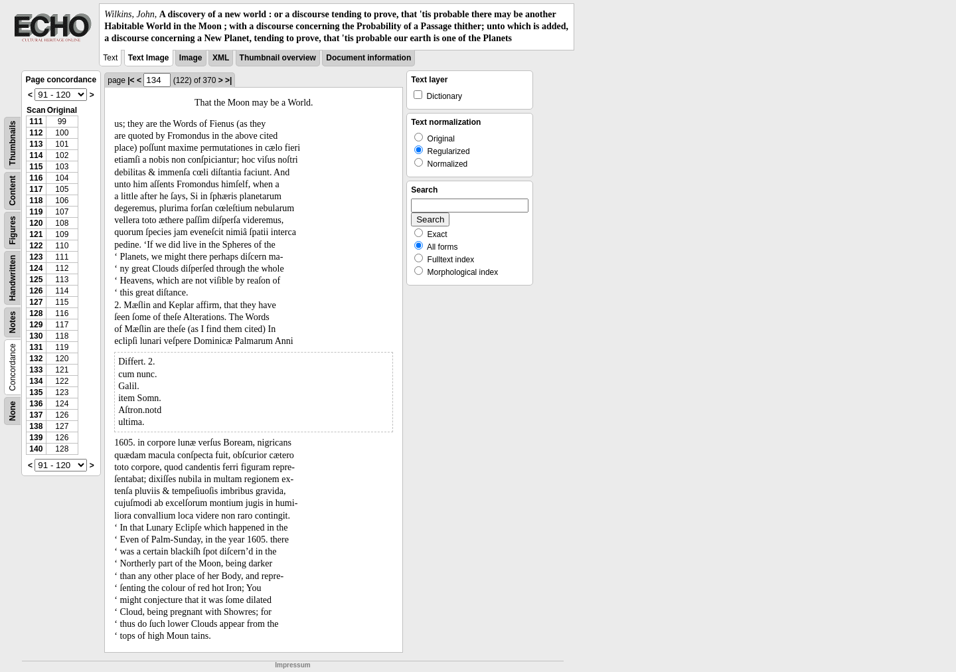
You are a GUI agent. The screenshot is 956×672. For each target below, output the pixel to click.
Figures (12, 230)
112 (35, 132)
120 (35, 223)
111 (35, 121)
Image (190, 57)
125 (35, 279)
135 (35, 392)
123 (35, 257)
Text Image (148, 57)
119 (35, 211)
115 (35, 166)
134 (35, 381)
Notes (12, 322)
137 (35, 415)
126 (35, 290)
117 (35, 189)
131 (35, 347)
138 (35, 426)
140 (35, 449)
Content (12, 190)
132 (35, 358)
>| (228, 80)
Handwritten (12, 277)
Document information (368, 57)
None (12, 411)
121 (35, 234)
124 (35, 268)
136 (35, 403)
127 (35, 302)
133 (35, 370)
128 (35, 313)
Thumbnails (12, 142)
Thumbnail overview (278, 57)
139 (35, 437)
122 (35, 245)
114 (35, 155)
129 (35, 324)
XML (220, 57)
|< (130, 80)
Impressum (292, 665)
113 (35, 144)
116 (35, 178)
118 (35, 200)
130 (35, 336)
